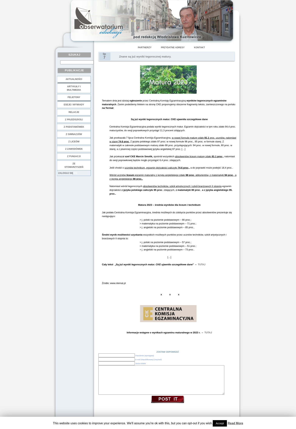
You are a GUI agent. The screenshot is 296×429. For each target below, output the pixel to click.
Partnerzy (144, 47)
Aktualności (74, 79)
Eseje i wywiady (74, 104)
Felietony (74, 97)
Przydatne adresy (172, 47)
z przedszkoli (74, 119)
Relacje (74, 112)
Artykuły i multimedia (74, 88)
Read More (235, 423)
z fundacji (74, 156)
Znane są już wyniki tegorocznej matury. (145, 56)
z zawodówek (74, 149)
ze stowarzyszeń (74, 165)
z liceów (73, 141)
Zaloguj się (65, 173)
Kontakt (199, 47)
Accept (220, 423)
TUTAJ (201, 264)
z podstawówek (74, 127)
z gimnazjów (74, 134)
